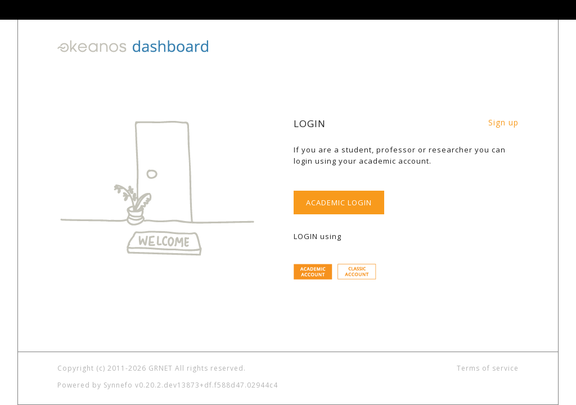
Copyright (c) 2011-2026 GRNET (115, 368)
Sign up (503, 122)
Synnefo (118, 385)
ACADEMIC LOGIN (339, 202)
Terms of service (488, 368)
